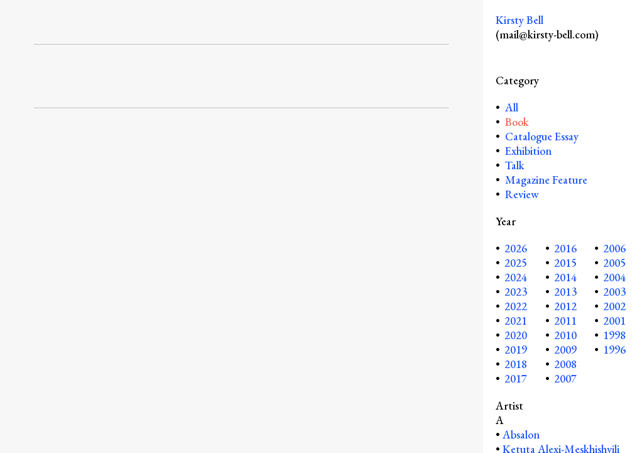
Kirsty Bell (519, 20)
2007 (565, 378)
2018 (515, 364)
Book (517, 122)
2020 (515, 335)
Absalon (521, 434)
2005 (614, 262)
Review (522, 194)
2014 (565, 277)
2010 (565, 335)
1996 (614, 349)
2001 (614, 320)
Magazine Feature (546, 179)
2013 (565, 291)
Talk (515, 165)
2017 (515, 378)
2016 (565, 248)
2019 (515, 349)
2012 (565, 306)
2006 (614, 248)
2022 (515, 306)
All (510, 107)
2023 (515, 291)
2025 (515, 262)
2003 (614, 291)
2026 (515, 248)
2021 (515, 320)
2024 (515, 277)
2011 (565, 320)
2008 (565, 364)
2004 (614, 277)
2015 (565, 262)
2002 (614, 306)
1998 (614, 335)
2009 (565, 349)
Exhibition (528, 150)
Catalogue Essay (542, 136)
